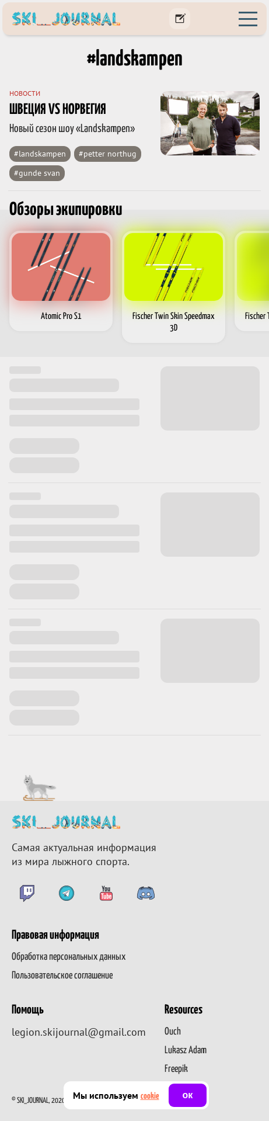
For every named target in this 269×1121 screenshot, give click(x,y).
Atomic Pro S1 (61, 316)
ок (188, 1095)
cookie (150, 1096)
